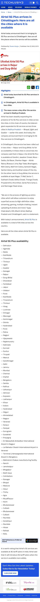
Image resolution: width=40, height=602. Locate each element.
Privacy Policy (12, 595)
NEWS (10, 7)
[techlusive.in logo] (13, 3)
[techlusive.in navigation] (2, 2)
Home (3, 12)
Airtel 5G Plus (30, 219)
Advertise (34, 595)
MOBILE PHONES (31, 7)
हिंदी (31, 2)
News (9, 12)
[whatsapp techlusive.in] (28, 87)
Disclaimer (20, 595)
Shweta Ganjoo (14, 46)
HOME (3, 7)
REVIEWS (18, 7)
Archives (27, 595)
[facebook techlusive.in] (37, 87)
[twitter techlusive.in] (33, 87)
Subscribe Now (10, 573)
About (4, 595)
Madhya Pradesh (14, 129)
